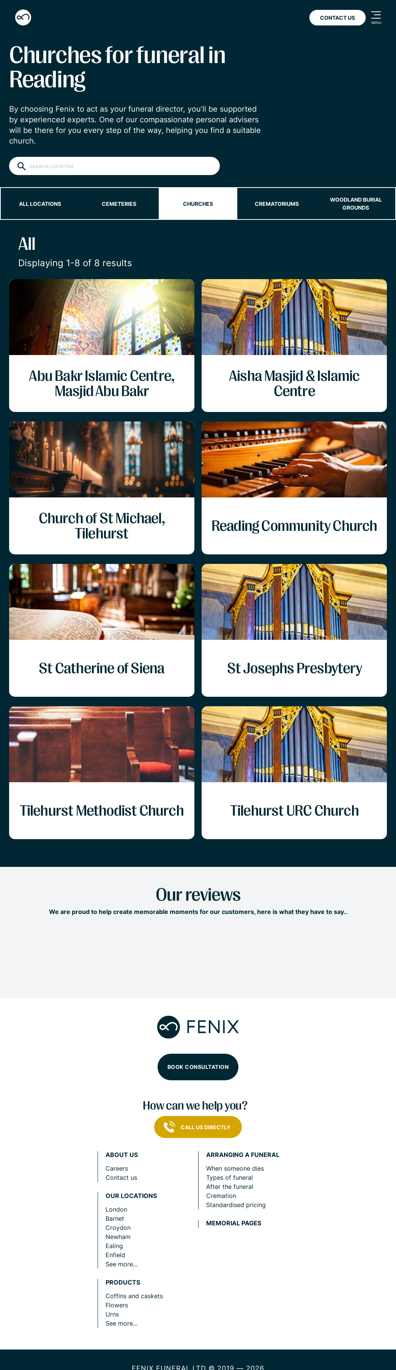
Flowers (117, 1305)
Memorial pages (233, 1223)
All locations (40, 203)
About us (122, 1155)
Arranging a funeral (242, 1155)
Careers (117, 1168)
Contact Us (337, 17)
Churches (198, 203)
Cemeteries (119, 203)
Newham (118, 1237)
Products (123, 1282)
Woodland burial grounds (356, 203)
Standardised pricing (236, 1205)
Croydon (118, 1227)
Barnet (115, 1218)
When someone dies (235, 1168)
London (116, 1209)
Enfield (115, 1255)
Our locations (131, 1196)
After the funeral (229, 1186)
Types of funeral (229, 1177)
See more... (121, 1264)
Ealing (114, 1246)
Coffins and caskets (134, 1296)
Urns (112, 1314)
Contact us (121, 1177)
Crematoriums (277, 203)
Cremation (221, 1196)
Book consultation (198, 1067)
